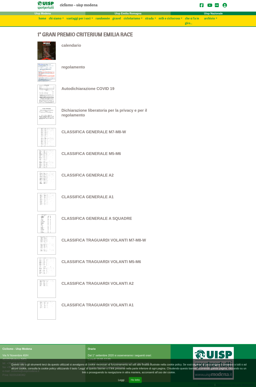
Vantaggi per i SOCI (78, 18)
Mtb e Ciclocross (169, 18)
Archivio (209, 18)
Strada (149, 18)
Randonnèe (103, 18)
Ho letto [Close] (135, 380)
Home (42, 18)
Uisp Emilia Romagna (128, 13)
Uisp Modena (43, 13)
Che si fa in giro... (192, 20)
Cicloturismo (132, 18)
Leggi (121, 380)
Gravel (116, 18)
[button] (226, 5)
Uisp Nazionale (213, 13)
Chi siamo (55, 18)
